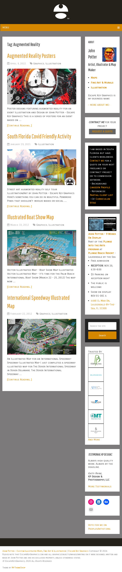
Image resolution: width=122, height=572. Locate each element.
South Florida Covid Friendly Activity (40, 136)
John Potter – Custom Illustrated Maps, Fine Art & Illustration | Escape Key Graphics (45, 551)
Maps (94, 77)
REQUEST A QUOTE (102, 131)
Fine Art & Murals (102, 82)
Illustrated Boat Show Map (31, 217)
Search (102, 335)
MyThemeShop (18, 567)
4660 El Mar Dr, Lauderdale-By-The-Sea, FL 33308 (103, 304)
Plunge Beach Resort (101, 253)
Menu (5, 27)
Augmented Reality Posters (32, 55)
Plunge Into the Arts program (100, 245)
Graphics (38, 63)
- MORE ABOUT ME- (99, 104)
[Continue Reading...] (19, 125)
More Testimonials (99, 486)
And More (94, 439)
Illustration (53, 63)
